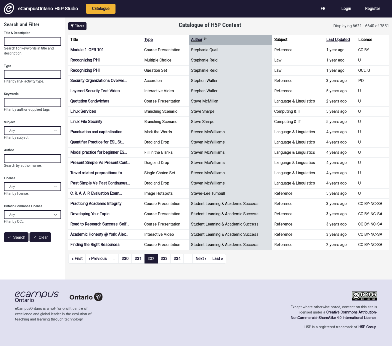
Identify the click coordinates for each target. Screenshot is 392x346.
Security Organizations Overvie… (98, 80)
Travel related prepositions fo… (97, 172)
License (9, 178)
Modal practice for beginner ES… (98, 152)
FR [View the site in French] (322, 8)
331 (138, 258)
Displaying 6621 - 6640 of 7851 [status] (361, 26)
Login (346, 8)
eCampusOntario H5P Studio (41, 8)
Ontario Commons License (23, 206)
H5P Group (367, 327)
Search (19, 237)
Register (372, 8)
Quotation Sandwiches (89, 101)
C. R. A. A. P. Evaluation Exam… (96, 193)
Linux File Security (86, 121)
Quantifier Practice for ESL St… (97, 142)
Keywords (11, 94)
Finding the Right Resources (95, 244)
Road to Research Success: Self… (99, 224)
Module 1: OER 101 (87, 50)
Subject (9, 122)
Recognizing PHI (85, 60)
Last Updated (338, 39)
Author (199, 39)
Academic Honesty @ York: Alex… (99, 234)
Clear (43, 237)
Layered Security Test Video (95, 90)
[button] (77, 26)
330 (125, 258)
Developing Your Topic (89, 214)
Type (148, 39)
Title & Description (17, 33)
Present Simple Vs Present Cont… (100, 162)
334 (177, 258)
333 (164, 258)
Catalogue (101, 8)
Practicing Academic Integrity (96, 203)
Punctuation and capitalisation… (97, 132)
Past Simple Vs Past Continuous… (100, 183)
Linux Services (83, 111)
